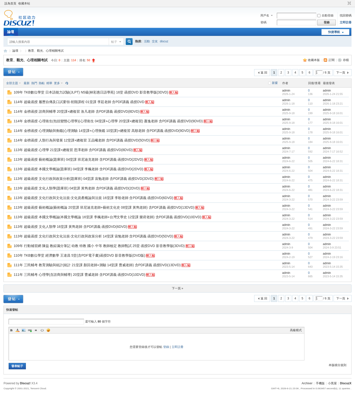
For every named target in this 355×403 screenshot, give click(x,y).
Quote (36, 330)
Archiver (307, 383)
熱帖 (42, 83)
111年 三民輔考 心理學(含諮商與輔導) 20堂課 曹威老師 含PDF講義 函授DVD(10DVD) (79, 275)
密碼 (263, 22)
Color (17, 330)
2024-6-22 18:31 (333, 161)
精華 (49, 83)
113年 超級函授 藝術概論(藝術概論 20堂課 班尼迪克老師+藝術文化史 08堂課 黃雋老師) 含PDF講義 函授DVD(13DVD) (104, 207)
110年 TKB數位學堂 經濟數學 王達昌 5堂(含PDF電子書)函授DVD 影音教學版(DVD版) (79, 255)
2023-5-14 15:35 (333, 266)
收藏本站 (24, 3)
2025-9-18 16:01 (333, 113)
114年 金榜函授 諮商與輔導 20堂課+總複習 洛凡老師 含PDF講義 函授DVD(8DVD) (77, 111)
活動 (147, 41)
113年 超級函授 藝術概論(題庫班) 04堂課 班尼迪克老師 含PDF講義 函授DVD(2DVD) (78, 159)
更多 (57, 83)
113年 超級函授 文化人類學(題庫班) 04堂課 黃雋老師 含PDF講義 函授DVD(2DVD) (77, 188)
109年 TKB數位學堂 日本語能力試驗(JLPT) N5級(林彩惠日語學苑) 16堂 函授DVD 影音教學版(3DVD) (91, 92)
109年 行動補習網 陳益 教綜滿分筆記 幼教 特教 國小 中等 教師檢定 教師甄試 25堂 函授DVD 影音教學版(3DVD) (99, 246)
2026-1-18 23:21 (333, 103)
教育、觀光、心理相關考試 (46, 50)
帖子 (114, 42)
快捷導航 (334, 32)
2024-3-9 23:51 (332, 247)
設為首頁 (10, 3)
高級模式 (296, 330)
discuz (164, 41)
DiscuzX (346, 383)
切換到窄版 (349, 3)
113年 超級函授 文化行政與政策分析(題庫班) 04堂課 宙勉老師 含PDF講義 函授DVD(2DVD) (84, 179)
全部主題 (12, 83)
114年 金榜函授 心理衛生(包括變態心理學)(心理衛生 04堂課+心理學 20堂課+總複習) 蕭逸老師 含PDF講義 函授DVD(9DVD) (108, 121)
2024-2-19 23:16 (333, 257)
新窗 (275, 83)
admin (286, 90)
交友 (155, 41)
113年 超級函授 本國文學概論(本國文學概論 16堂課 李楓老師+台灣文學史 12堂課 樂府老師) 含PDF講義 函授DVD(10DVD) (107, 217)
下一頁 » (177, 288)
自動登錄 (325, 15)
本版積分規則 (337, 365)
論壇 (10, 32)
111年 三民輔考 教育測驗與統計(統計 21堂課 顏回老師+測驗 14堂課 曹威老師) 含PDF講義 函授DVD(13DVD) (97, 265)
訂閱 (332, 60)
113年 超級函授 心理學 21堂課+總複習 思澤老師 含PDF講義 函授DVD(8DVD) (73, 150)
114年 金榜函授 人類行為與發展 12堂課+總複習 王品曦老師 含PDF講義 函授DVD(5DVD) (82, 140)
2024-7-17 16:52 (333, 151)
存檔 (346, 60)
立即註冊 (346, 22)
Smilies (48, 330)
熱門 (34, 83)
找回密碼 (346, 15)
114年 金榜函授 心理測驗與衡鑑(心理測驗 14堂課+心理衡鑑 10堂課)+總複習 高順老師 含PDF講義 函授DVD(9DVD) (102, 131)
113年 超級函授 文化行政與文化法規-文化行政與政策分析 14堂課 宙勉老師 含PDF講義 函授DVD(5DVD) (93, 236)
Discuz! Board (5, 50)
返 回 (264, 72)
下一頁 (340, 72)
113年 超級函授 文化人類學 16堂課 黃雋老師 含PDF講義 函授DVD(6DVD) (70, 227)
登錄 (166, 347)
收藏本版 (314, 60)
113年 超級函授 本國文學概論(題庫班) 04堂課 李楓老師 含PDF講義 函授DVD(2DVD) (78, 169)
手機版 (320, 383)
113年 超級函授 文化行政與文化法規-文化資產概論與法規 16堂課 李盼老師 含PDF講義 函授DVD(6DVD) (93, 198)
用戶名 (264, 15)
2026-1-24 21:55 (333, 94)
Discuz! (25, 383)
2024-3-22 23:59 (333, 199)
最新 (27, 83)
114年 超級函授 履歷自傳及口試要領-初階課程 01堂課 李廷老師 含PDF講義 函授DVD (79, 102)
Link (29, 330)
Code (42, 330)
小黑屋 (332, 383)
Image (23, 330)
